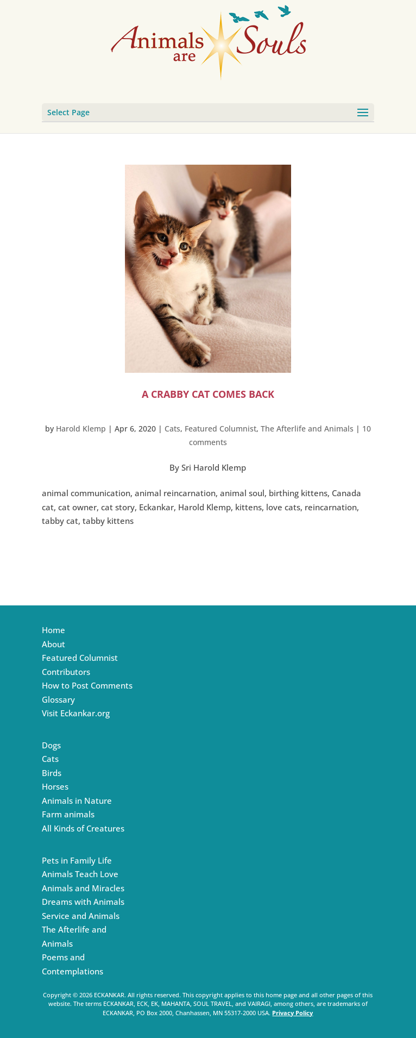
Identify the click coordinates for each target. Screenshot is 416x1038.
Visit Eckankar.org (76, 713)
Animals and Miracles (83, 888)
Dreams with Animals (83, 901)
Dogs (51, 745)
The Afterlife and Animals (307, 428)
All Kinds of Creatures (83, 828)
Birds (51, 772)
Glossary (58, 699)
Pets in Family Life (77, 860)
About (53, 644)
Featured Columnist (220, 428)
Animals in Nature (77, 800)
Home (53, 629)
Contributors (66, 671)
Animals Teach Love (80, 873)
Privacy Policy (292, 1013)
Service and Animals (80, 915)
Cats (172, 428)
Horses (55, 786)
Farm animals (68, 814)
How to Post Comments (87, 685)
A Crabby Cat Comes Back (208, 394)
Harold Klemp (81, 428)
